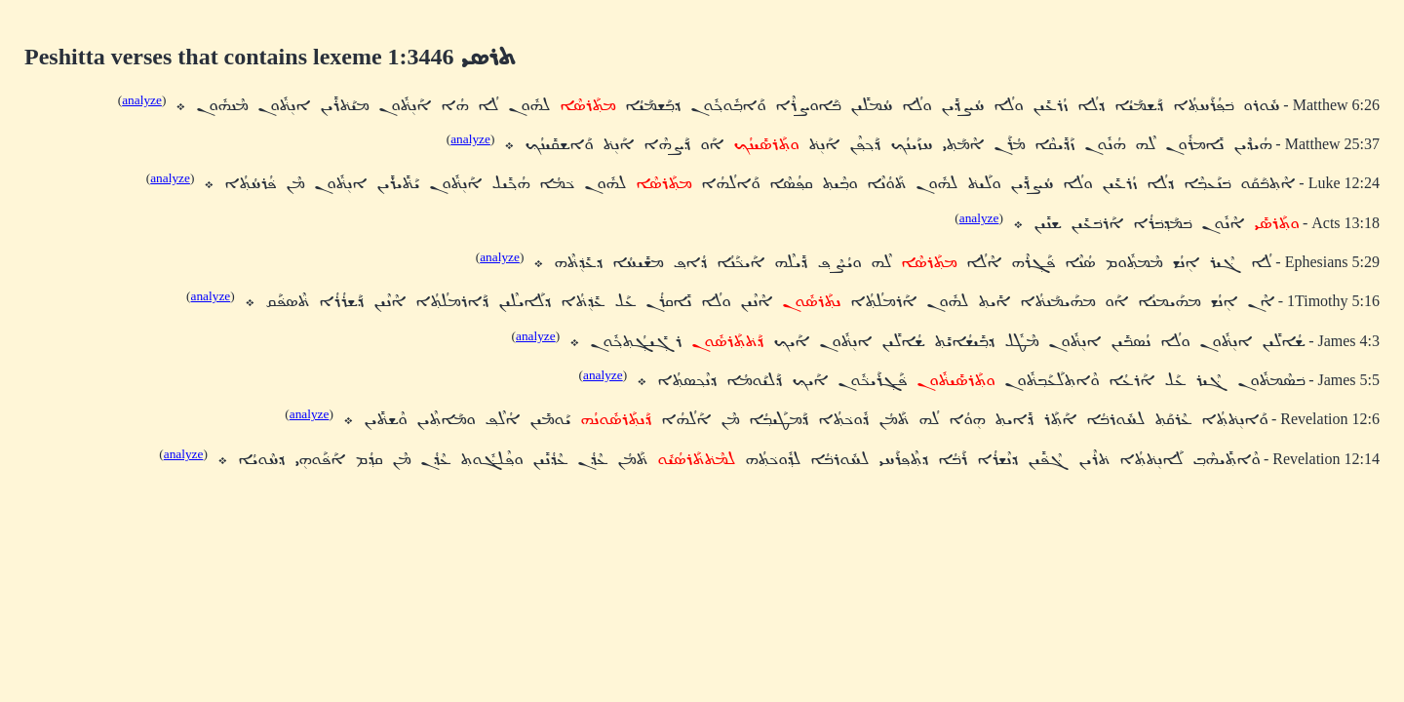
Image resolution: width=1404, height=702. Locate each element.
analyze (142, 100)
